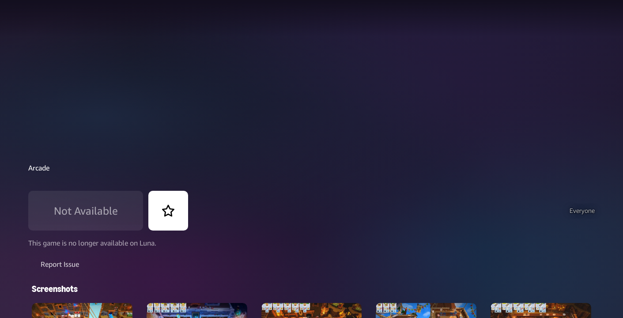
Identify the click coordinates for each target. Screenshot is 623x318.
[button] (552, 210)
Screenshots (55, 274)
